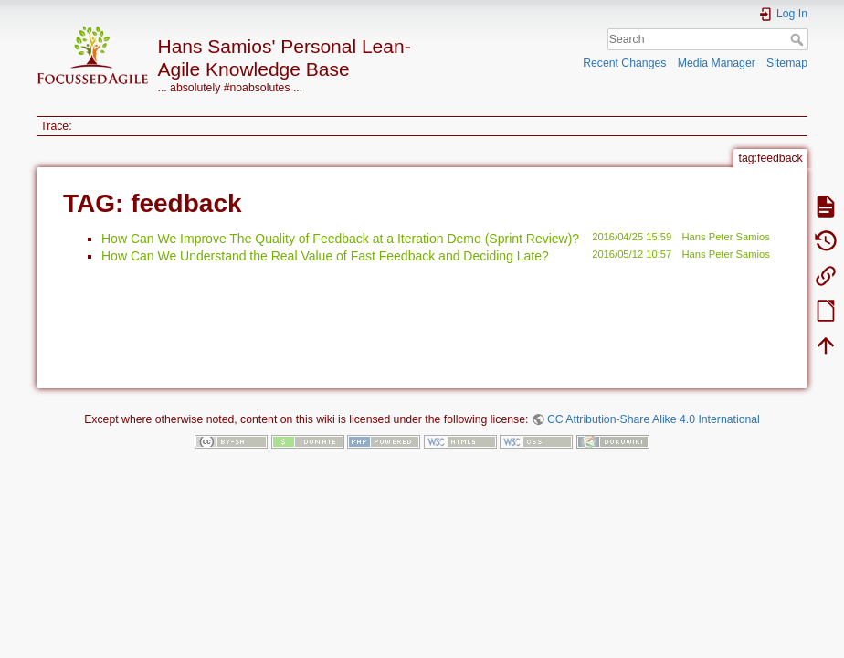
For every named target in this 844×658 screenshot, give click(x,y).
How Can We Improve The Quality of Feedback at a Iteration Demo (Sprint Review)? (340, 238)
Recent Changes (624, 63)
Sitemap (786, 63)
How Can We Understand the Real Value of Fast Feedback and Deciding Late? (325, 256)
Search (798, 39)
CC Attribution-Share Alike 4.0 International (653, 419)
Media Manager (716, 63)
